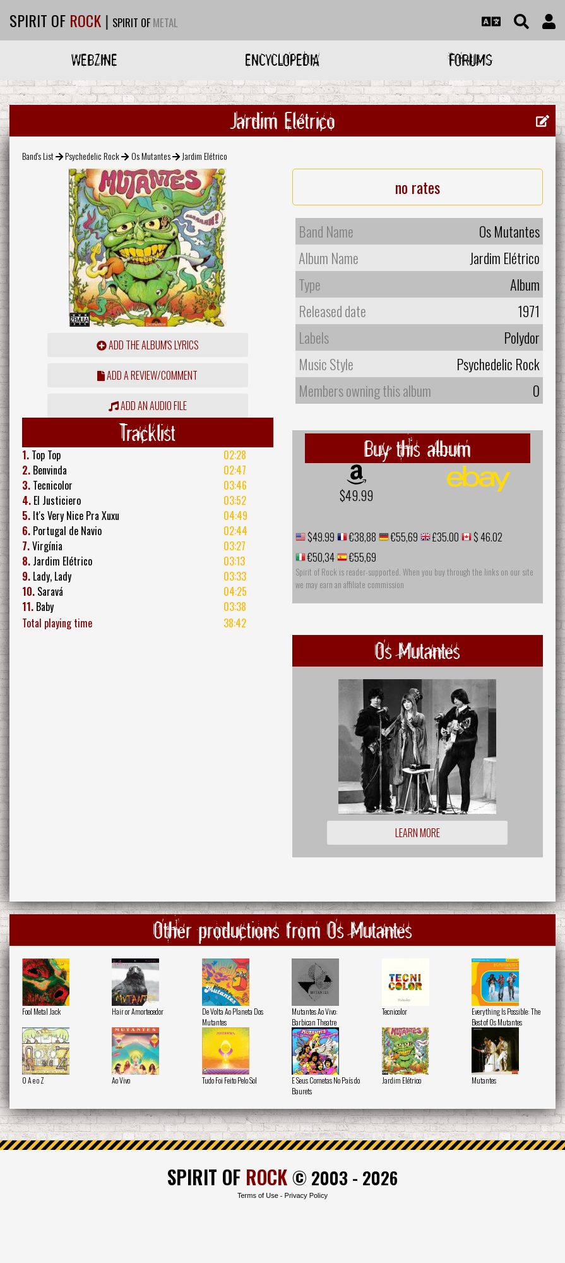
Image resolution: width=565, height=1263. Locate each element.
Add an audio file (148, 405)
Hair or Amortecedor (138, 1011)
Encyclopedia (282, 59)
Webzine (94, 59)
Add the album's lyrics (148, 345)
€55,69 (403, 537)
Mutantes (484, 1080)
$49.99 (356, 495)
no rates (417, 187)
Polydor (522, 337)
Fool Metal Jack (41, 1011)
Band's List (38, 155)
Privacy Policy (306, 1195)
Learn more (417, 832)
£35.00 (445, 537)
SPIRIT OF (55, 20)
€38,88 (361, 537)
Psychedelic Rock (92, 155)
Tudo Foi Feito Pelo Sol (229, 1080)
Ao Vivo (121, 1080)
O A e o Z (33, 1080)
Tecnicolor (394, 1011)
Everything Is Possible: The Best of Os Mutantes (506, 1016)
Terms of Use (257, 1195)
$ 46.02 (487, 537)
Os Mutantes (150, 155)
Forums (470, 59)
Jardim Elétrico (401, 1080)
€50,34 (320, 557)
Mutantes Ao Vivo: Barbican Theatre (315, 1016)
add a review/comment (147, 375)
